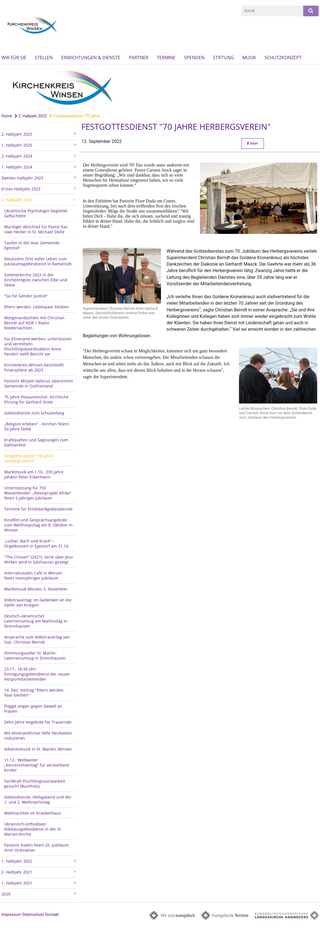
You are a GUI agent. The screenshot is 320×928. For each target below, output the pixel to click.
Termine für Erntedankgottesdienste (38, 509)
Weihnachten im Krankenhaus (32, 813)
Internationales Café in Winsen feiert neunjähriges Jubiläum (33, 575)
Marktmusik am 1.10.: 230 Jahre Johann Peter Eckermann (33, 474)
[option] (160, 87)
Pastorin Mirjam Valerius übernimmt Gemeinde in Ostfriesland (38, 383)
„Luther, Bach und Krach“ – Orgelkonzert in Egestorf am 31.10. (36, 543)
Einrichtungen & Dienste (90, 57)
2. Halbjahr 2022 (31, 116)
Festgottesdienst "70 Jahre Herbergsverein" (28, 458)
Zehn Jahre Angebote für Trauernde (38, 722)
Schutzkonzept (282, 57)
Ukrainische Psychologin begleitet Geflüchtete (35, 213)
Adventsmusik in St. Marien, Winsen (38, 749)
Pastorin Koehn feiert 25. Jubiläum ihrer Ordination (36, 847)
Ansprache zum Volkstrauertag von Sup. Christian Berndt (37, 639)
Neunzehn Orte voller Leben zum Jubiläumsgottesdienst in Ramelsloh (38, 261)
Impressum (11, 914)
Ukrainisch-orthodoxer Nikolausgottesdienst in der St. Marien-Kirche (33, 829)
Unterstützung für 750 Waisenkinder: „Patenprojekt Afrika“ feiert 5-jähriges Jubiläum (37, 493)
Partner (138, 57)
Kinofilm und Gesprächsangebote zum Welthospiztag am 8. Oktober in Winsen (38, 525)
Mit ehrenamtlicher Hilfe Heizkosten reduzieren (38, 735)
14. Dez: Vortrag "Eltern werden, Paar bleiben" (34, 692)
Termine (166, 57)
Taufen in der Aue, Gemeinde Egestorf (31, 245)
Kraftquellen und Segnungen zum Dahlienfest (36, 442)
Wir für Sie (13, 57)
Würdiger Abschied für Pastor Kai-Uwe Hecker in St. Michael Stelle (36, 229)
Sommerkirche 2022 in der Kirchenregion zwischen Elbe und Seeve (35, 280)
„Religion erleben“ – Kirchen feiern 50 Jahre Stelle (36, 426)
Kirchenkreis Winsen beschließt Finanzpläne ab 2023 (34, 367)
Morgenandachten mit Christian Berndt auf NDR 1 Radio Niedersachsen (34, 322)
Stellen (44, 57)
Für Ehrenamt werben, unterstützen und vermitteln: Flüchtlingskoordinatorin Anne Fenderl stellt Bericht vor (38, 346)
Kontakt (52, 914)
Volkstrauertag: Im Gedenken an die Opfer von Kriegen (38, 602)
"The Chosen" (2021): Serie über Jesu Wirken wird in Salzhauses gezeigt (38, 559)
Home (6, 116)
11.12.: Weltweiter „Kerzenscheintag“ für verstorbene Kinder (36, 765)
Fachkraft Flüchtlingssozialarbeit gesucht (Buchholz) (34, 783)
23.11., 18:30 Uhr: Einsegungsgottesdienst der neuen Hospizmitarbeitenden (37, 674)
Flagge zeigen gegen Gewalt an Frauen (33, 708)
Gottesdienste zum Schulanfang (34, 413)
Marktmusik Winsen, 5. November (36, 589)
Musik (249, 57)
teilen (252, 143)
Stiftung (223, 57)
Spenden (194, 57)
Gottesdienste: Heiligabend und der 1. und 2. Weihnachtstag (38, 799)
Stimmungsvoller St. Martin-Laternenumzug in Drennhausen (35, 655)
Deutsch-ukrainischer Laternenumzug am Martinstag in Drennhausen (35, 621)
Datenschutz (33, 914)
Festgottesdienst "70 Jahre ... (76, 116)
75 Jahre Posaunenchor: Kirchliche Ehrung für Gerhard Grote (36, 399)
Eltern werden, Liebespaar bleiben (36, 306)
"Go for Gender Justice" (26, 295)
